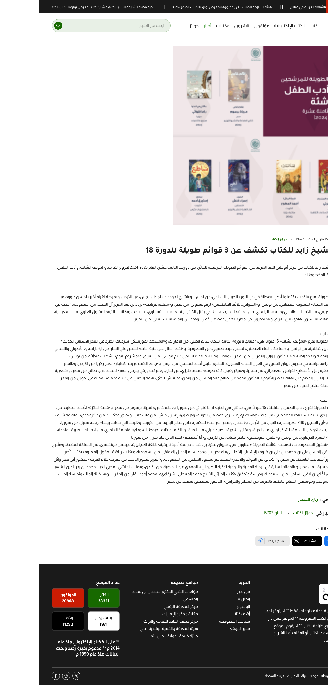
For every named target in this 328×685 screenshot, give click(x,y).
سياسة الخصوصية (195, 621)
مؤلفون (222, 25)
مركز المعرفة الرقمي (142, 606)
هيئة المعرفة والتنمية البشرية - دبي (130, 628)
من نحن (204, 591)
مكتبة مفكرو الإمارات (141, 614)
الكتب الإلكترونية (250, 25)
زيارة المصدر (269, 499)
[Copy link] (234, 541)
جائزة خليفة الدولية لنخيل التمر (134, 636)
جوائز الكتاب (239, 239)
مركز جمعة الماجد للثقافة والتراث (132, 621)
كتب (274, 25)
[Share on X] (268, 541)
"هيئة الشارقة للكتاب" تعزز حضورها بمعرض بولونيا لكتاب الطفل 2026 (180, 7)
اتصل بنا (204, 599)
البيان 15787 (234, 513)
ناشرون (202, 25)
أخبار (168, 25)
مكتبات (183, 25)
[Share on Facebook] (300, 541)
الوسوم (204, 606)
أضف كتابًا (203, 614)
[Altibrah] (302, 25)
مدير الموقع (201, 628)
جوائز (155, 25)
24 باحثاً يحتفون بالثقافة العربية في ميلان (277, 7)
